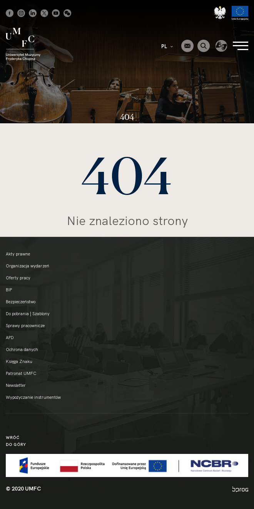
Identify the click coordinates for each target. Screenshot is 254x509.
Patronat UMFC (21, 373)
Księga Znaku (19, 361)
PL (167, 46)
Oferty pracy (18, 278)
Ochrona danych (22, 349)
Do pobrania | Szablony (28, 313)
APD (10, 337)
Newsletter (16, 385)
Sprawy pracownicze (25, 325)
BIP (9, 289)
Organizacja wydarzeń (27, 266)
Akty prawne (18, 254)
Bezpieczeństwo (20, 301)
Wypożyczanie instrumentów (33, 397)
